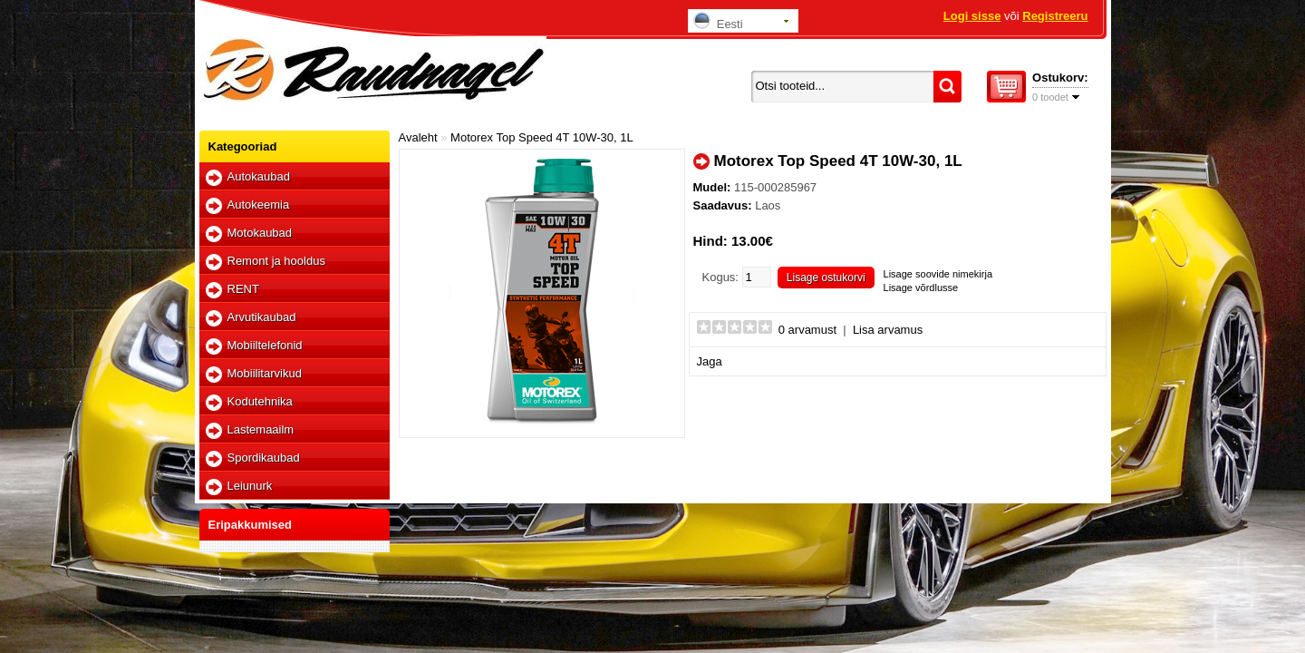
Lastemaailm (261, 429)
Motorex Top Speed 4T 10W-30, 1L (541, 137)
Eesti (718, 21)
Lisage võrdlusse (921, 287)
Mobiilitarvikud (264, 373)
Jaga (709, 361)
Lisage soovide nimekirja (938, 273)
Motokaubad (260, 232)
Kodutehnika (260, 401)
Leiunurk (250, 485)
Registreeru (1055, 16)
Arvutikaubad (261, 317)
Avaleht (418, 137)
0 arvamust (807, 329)
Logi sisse (972, 16)
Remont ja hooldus (276, 261)
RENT (243, 289)
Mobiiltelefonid (265, 345)
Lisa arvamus (888, 329)
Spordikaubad (263, 457)
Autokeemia (258, 204)
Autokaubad (258, 176)
